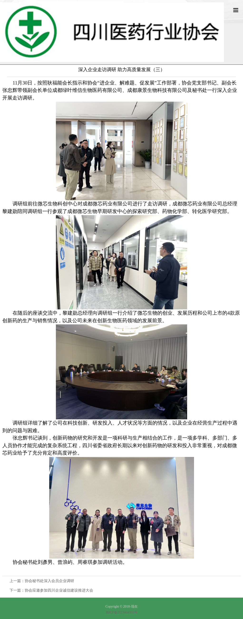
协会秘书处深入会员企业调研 (49, 581)
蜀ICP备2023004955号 (121, 612)
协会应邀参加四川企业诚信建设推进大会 (59, 590)
